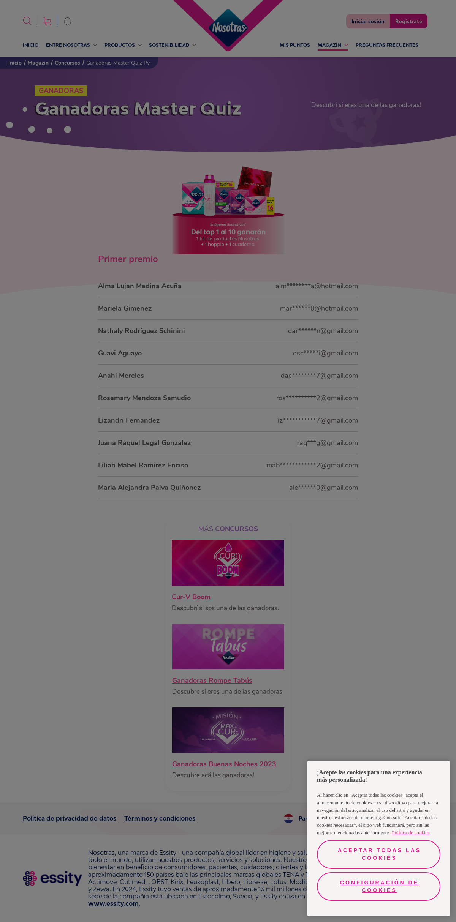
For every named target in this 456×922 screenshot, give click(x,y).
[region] (378, 838)
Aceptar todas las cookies (379, 854)
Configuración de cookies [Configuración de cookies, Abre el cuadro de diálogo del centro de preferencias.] (379, 886)
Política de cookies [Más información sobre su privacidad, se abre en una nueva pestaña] (411, 832)
